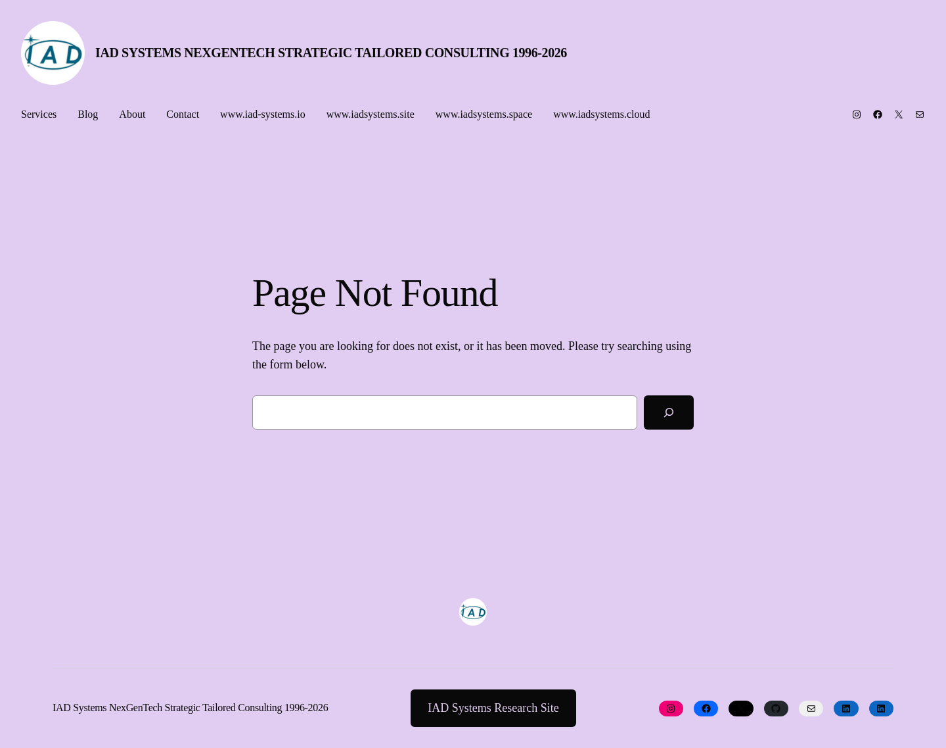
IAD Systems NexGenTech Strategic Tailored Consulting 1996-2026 (331, 52)
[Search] (669, 412)
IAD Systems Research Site (493, 707)
